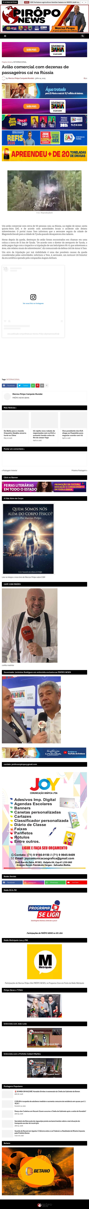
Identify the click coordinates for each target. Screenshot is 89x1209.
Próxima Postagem (79, 470)
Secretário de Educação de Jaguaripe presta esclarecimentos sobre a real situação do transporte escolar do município (47, 1122)
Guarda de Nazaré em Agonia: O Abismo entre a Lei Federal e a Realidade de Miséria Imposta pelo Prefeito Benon (50, 1132)
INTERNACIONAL (20, 62)
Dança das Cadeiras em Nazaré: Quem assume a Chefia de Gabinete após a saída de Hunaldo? (50, 1111)
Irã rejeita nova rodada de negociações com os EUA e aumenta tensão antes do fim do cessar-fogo (44, 434)
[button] (82, 2)
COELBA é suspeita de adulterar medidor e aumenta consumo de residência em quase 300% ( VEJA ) (50, 1102)
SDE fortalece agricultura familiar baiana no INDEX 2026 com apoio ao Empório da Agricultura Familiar (55, 2)
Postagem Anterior (10, 470)
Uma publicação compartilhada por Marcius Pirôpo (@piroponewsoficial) (33, 334)
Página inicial (7, 62)
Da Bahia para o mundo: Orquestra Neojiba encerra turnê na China (15, 433)
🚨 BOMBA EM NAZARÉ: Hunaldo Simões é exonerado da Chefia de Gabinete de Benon (47, 1091)
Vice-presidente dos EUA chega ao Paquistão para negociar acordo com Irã (72, 433)
